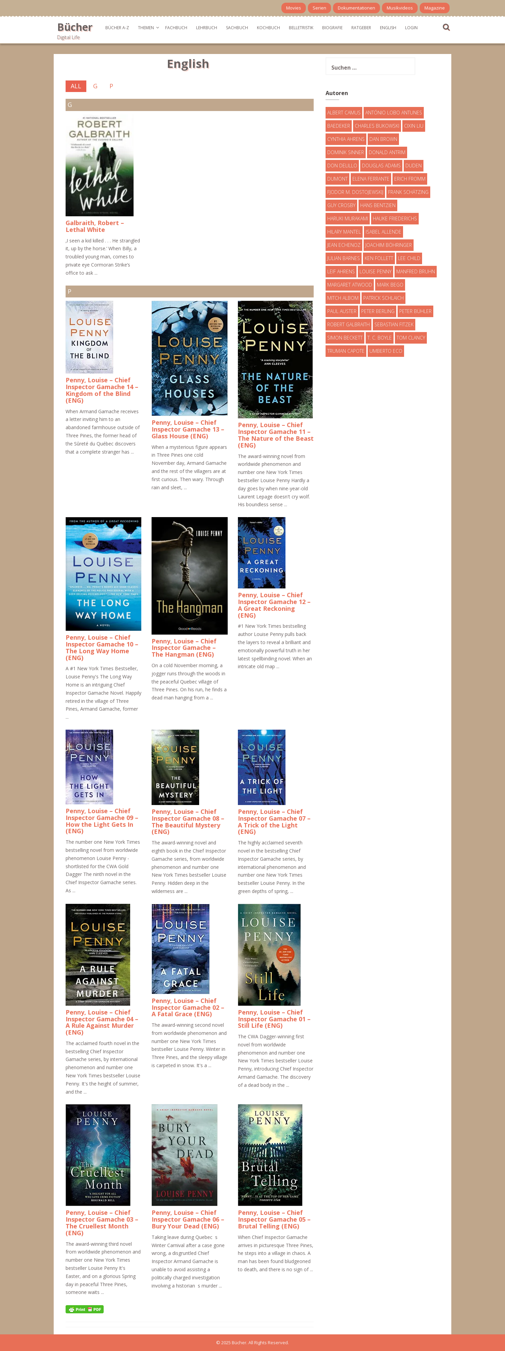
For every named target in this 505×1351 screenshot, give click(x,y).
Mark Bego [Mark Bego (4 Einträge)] (390, 284)
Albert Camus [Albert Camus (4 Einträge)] (344, 112)
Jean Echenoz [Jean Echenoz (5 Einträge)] (344, 245)
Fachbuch (176, 28)
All (76, 86)
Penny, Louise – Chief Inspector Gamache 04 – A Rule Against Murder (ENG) (102, 1022)
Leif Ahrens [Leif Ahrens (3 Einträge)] (341, 271)
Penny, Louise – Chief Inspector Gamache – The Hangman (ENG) (184, 648)
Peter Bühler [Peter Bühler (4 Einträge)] (415, 311)
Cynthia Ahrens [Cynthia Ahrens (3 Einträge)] (346, 139)
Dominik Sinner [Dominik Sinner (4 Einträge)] (345, 152)
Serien (319, 8)
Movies (293, 8)
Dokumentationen (356, 8)
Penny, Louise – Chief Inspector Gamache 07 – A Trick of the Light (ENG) (274, 821)
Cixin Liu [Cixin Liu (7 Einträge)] (413, 126)
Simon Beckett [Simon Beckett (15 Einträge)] (345, 337)
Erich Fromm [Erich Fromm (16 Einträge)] (409, 179)
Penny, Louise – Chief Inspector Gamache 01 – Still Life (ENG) (274, 1019)
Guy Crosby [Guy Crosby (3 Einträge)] (341, 205)
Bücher (74, 27)
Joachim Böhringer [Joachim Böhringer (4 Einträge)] (388, 245)
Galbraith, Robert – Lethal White (95, 226)
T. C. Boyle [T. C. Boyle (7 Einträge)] (379, 337)
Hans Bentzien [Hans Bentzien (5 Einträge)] (378, 205)
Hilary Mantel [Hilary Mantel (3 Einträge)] (344, 232)
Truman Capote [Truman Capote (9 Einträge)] (346, 351)
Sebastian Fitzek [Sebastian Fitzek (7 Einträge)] (394, 324)
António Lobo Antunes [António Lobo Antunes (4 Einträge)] (393, 112)
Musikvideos (400, 8)
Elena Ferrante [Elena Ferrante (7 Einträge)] (370, 179)
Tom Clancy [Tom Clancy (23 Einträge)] (411, 337)
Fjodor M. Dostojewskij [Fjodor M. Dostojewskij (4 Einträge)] (355, 192)
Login (411, 28)
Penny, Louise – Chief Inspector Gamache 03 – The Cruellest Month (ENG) (102, 1222)
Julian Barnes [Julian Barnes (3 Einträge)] (343, 258)
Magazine (434, 8)
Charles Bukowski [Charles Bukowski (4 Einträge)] (377, 126)
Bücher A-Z (117, 28)
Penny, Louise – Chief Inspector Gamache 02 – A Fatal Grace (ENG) (188, 1007)
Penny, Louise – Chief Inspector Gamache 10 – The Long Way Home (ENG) (102, 647)
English (388, 28)
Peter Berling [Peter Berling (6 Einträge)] (378, 311)
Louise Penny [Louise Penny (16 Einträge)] (375, 271)
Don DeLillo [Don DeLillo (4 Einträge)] (342, 165)
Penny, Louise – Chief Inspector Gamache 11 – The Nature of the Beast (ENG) (276, 435)
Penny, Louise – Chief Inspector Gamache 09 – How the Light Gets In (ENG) (102, 821)
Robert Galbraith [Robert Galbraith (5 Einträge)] (348, 324)
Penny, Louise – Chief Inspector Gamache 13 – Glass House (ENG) (188, 429)
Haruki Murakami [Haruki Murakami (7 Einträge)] (347, 218)
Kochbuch (268, 28)
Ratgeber (361, 28)
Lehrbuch (206, 28)
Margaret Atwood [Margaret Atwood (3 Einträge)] (349, 284)
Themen (146, 28)
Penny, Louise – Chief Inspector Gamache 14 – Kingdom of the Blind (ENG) (102, 390)
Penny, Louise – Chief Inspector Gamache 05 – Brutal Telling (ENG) (274, 1219)
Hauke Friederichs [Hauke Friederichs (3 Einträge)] (395, 218)
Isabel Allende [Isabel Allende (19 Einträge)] (383, 232)
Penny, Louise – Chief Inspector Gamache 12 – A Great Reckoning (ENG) (274, 605)
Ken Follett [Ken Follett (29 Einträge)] (379, 258)
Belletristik (301, 28)
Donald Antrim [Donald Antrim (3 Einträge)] (387, 152)
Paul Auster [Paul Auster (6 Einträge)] (341, 311)
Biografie (332, 28)
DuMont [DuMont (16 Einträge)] (337, 179)
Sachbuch (237, 28)
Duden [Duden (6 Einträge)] (413, 165)
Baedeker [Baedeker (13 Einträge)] (338, 126)
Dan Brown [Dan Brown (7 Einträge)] (383, 139)
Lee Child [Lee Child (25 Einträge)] (409, 258)
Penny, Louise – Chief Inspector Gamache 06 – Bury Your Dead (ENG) (188, 1219)
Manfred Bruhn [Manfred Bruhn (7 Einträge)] (415, 271)
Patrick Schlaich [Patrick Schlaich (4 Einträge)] (383, 298)
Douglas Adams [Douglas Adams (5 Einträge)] (381, 165)
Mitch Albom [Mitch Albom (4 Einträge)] (343, 298)
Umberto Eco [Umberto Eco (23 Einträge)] (385, 351)
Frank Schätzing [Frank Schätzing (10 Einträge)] (408, 192)
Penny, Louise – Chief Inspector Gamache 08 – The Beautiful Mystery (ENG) (188, 821)
